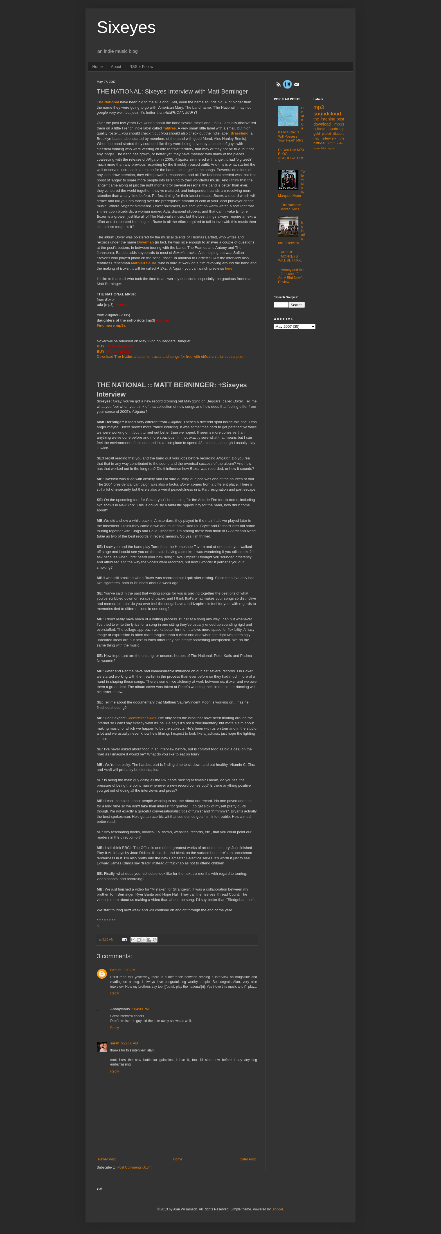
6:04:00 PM (139, 1009)
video (340, 143)
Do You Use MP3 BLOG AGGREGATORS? (291, 156)
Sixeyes (126, 27)
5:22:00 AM (129, 1043)
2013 (331, 143)
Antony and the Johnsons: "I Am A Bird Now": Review (291, 276)
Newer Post (107, 1159)
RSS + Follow (141, 66)
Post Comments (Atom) (134, 1167)
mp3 (319, 107)
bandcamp (336, 129)
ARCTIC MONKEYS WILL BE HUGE (290, 256)
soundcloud (327, 114)
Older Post (248, 1159)
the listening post (329, 119)
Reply (114, 993)
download (322, 124)
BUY (101, 346)
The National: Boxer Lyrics (291, 207)
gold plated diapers (329, 134)
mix (316, 138)
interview (329, 138)
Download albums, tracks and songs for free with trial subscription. (171, 356)
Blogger (277, 1209)
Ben (113, 970)
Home (97, 66)
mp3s (339, 124)
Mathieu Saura (143, 263)
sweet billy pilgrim (324, 148)
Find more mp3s (111, 325)
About (116, 66)
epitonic (319, 129)
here (228, 268)
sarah (114, 1043)
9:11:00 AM (127, 970)
